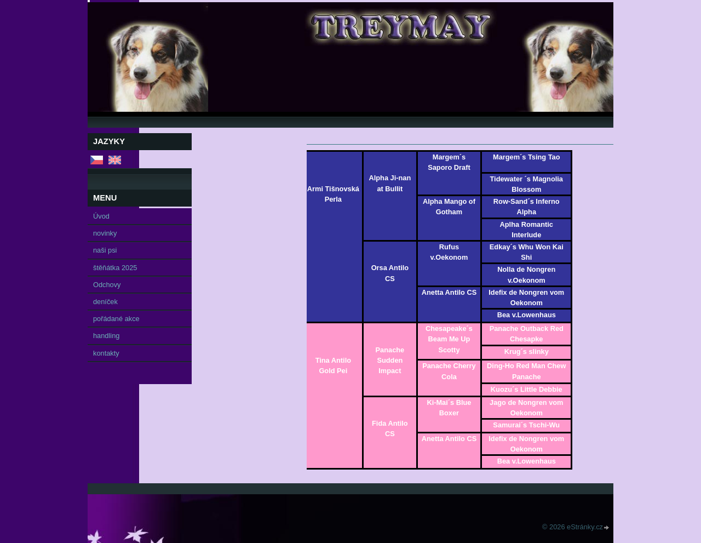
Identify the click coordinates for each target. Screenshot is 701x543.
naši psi (105, 250)
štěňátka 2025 (115, 268)
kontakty (106, 353)
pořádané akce (116, 319)
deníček (105, 302)
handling (106, 335)
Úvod (101, 216)
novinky (105, 233)
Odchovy (107, 285)
